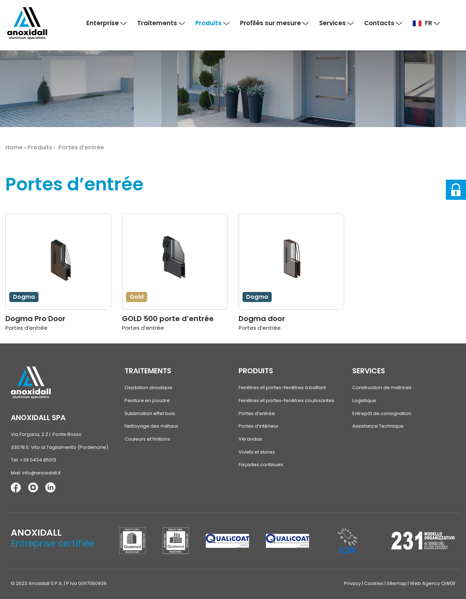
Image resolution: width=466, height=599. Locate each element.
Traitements (161, 23)
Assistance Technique (378, 426)
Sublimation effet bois (150, 413)
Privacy (352, 583)
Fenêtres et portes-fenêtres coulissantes (286, 400)
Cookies (374, 583)
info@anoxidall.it (41, 472)
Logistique (364, 400)
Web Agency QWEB (432, 583)
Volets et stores (257, 451)
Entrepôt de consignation (381, 413)
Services (336, 23)
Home (14, 147)
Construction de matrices (382, 387)
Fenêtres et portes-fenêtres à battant (282, 387)
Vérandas (250, 438)
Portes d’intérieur (259, 426)
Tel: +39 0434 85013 (33, 459)
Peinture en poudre (147, 400)
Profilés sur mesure (274, 23)
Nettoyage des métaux (151, 426)
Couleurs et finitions (147, 438)
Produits (212, 23)
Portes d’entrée (257, 413)
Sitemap (397, 583)
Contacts (383, 23)
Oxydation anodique (148, 387)
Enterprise (106, 23)
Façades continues (261, 464)
